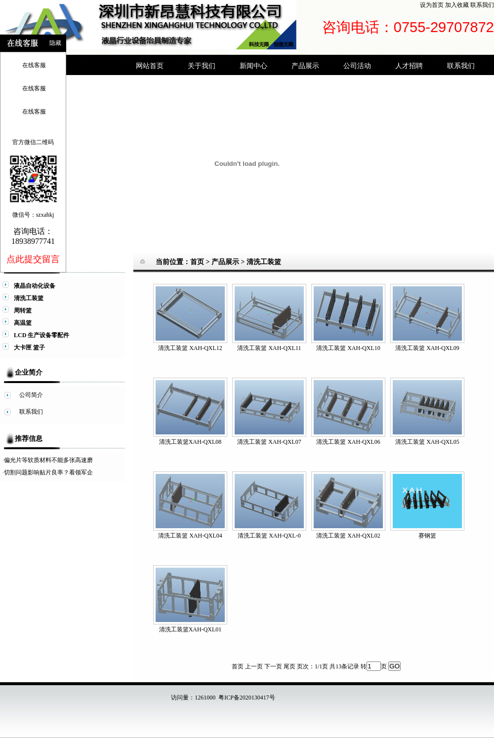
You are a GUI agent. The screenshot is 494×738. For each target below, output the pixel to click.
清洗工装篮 (264, 262)
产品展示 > (229, 262)
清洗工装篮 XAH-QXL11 (269, 348)
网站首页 (150, 66)
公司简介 (31, 394)
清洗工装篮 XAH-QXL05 (427, 441)
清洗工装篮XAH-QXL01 (190, 629)
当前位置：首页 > (183, 262)
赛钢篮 (427, 535)
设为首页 (432, 4)
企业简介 (28, 372)
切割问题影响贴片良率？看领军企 (48, 472)
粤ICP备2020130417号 (246, 697)
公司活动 (357, 66)
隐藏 (55, 42)
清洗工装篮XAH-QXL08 (190, 441)
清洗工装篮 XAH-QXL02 (348, 535)
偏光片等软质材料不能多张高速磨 (48, 460)
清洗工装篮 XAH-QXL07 (269, 441)
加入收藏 (457, 4)
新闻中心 (253, 66)
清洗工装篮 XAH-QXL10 (348, 348)
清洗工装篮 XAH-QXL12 (190, 348)
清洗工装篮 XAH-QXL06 (348, 441)
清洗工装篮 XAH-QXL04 (190, 535)
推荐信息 (28, 438)
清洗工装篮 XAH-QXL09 (427, 348)
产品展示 (305, 66)
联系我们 (482, 4)
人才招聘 (409, 66)
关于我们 (201, 66)
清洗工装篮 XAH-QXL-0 (269, 535)
